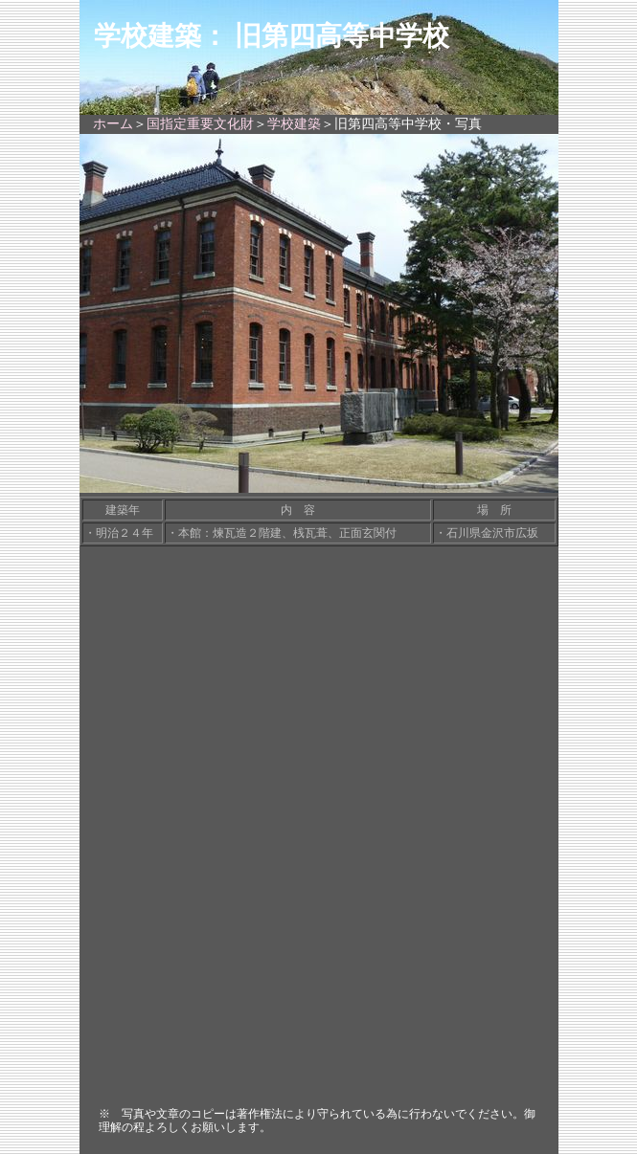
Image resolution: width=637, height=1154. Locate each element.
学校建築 (294, 124)
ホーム (113, 124)
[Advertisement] (319, 954)
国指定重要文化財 (200, 124)
